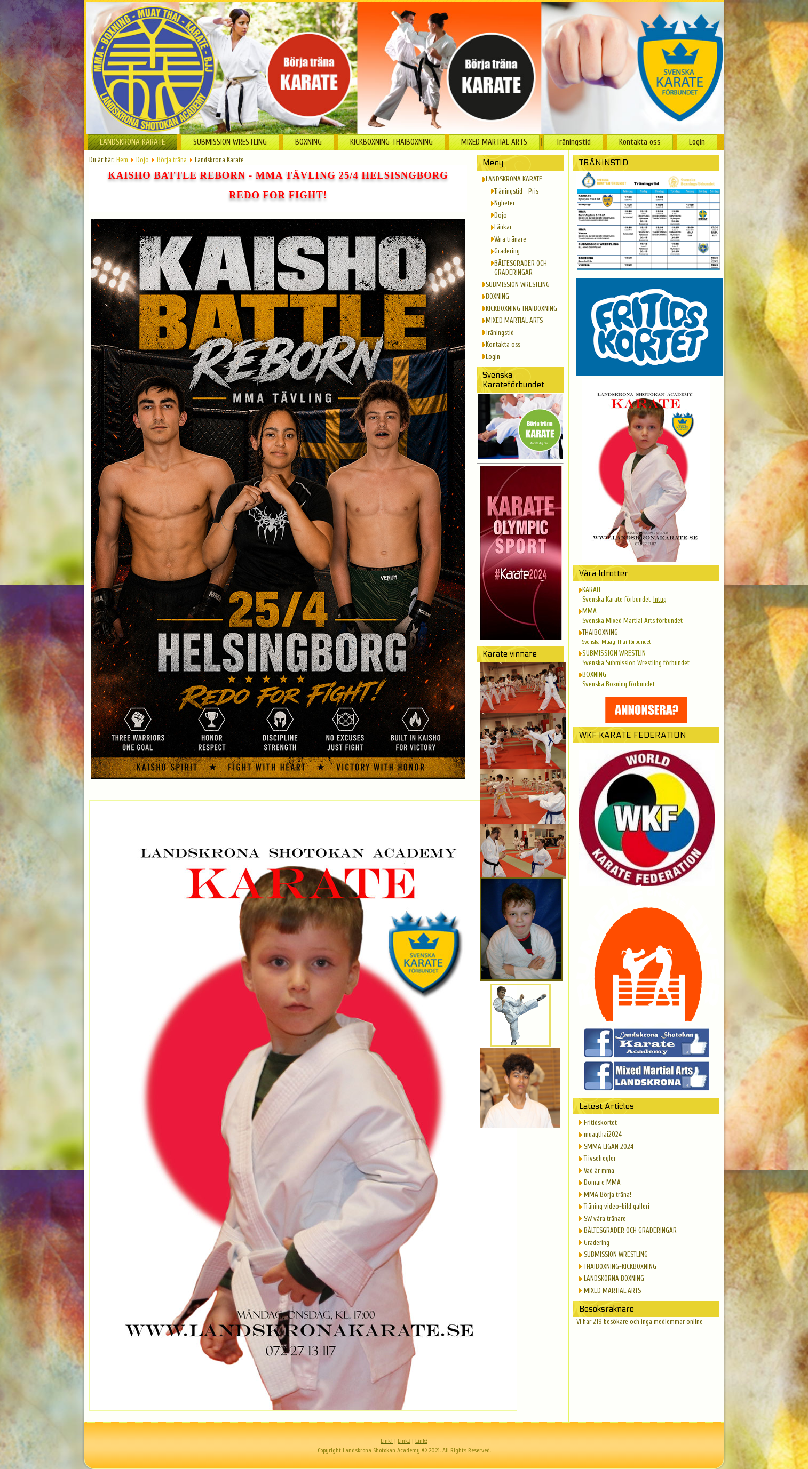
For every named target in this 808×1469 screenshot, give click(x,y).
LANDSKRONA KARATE (132, 142)
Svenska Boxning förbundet (618, 684)
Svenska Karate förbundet (616, 599)
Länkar (503, 227)
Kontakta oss (640, 142)
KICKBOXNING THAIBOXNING (391, 142)
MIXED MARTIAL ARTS (494, 142)
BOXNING (308, 142)
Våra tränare (510, 239)
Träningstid (573, 142)
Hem (122, 160)
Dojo (142, 160)
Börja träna (172, 160)
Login (697, 142)
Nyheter (504, 203)
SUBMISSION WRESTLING (230, 142)
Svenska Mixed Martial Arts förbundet (632, 621)
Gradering (507, 251)
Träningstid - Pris (516, 191)
